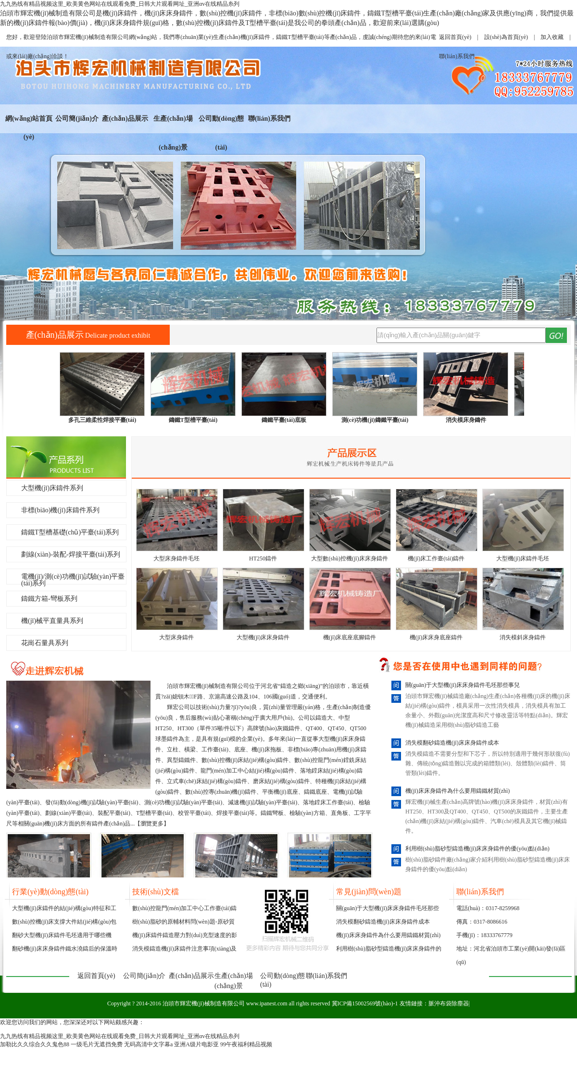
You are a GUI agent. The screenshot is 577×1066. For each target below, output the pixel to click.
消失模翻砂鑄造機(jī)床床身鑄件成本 (452, 742)
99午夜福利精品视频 (246, 1044)
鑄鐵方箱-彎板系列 (49, 598)
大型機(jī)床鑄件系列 (52, 488)
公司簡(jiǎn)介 (77, 118)
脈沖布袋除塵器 (448, 1003)
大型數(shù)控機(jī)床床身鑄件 (349, 558)
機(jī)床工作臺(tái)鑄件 (436, 558)
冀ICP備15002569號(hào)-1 (365, 1003)
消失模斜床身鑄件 (523, 637)
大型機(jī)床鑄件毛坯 (523, 558)
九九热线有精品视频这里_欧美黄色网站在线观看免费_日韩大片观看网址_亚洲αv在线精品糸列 (119, 3)
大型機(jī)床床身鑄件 (263, 637)
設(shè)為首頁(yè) (506, 37)
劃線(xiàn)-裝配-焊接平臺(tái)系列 (70, 554)
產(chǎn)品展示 (125, 118)
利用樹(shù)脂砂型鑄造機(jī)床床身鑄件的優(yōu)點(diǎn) (477, 848)
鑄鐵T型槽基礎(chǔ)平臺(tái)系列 (70, 532)
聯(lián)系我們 (269, 118)
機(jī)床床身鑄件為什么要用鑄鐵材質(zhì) (457, 790)
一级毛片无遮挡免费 (97, 1044)
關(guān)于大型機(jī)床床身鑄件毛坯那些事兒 (462, 685)
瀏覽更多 (151, 823)
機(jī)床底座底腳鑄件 (349, 637)
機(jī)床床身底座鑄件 (436, 637)
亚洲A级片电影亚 (196, 1044)
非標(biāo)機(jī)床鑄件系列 (60, 510)
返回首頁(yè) (455, 37)
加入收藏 (552, 37)
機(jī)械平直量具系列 (52, 620)
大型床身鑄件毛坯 (176, 558)
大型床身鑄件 (176, 637)
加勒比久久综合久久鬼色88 (34, 1044)
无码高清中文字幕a (148, 1044)
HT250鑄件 (263, 558)
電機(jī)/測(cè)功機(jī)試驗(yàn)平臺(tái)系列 (73, 578)
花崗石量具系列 (44, 643)
